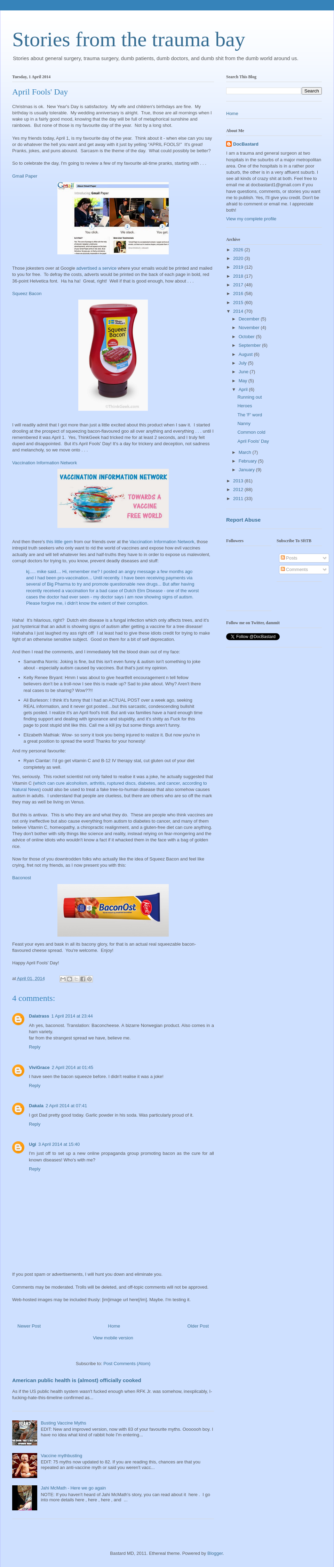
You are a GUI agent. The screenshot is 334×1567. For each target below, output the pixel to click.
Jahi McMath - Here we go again (73, 1488)
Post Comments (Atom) (126, 1363)
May (243, 380)
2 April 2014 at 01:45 (72, 1067)
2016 (239, 293)
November (250, 327)
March (246, 452)
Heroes (244, 405)
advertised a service (96, 268)
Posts (289, 558)
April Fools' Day (253, 441)
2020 (239, 258)
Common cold (251, 432)
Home (114, 1326)
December (250, 318)
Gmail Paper (24, 176)
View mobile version (113, 1337)
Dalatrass (39, 1016)
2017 (239, 284)
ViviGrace (39, 1067)
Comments (294, 569)
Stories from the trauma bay (128, 39)
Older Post (198, 1326)
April (244, 389)
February (248, 461)
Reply (34, 1047)
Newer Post (29, 1326)
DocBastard (246, 144)
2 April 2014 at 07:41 (66, 1105)
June (244, 371)
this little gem (59, 541)
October (247, 336)
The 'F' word (249, 414)
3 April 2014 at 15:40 (59, 1144)
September (250, 345)
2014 (239, 311)
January (247, 469)
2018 (239, 276)
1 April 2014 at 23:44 (72, 1016)
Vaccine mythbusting (61, 1455)
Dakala (36, 1105)
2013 (239, 480)
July (243, 363)
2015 (239, 302)
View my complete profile (251, 218)
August (246, 354)
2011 (239, 498)
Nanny (243, 423)
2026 (239, 249)
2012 (239, 489)
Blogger (215, 1553)
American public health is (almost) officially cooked (76, 1380)
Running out (249, 397)
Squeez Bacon (27, 293)
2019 (239, 267)
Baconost (21, 877)
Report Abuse (243, 520)
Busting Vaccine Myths (63, 1423)
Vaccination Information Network (44, 462)
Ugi (32, 1144)
